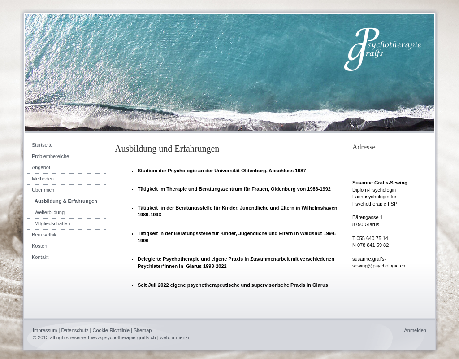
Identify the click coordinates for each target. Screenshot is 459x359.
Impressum (45, 330)
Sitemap (143, 330)
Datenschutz (74, 330)
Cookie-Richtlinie (111, 330)
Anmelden (415, 330)
